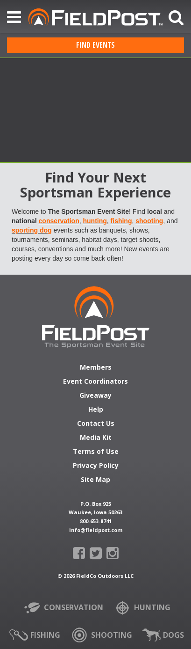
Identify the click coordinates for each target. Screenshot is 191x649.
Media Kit (96, 438)
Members (96, 368)
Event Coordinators (95, 382)
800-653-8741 (96, 521)
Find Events (95, 45)
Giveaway (95, 396)
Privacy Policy (96, 466)
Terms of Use (96, 452)
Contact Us (95, 424)
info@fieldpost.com (95, 529)
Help (95, 410)
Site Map (95, 480)
